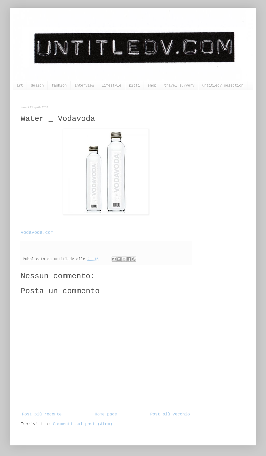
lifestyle (111, 85)
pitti (134, 85)
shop (152, 85)
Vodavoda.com (37, 232)
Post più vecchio (170, 414)
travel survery (179, 85)
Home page (106, 414)
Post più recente (42, 414)
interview (84, 85)
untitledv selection (223, 85)
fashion (59, 85)
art (20, 85)
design (37, 85)
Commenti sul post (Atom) (82, 424)
